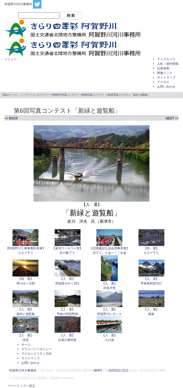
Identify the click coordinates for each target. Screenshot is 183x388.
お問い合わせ (166, 86)
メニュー (11, 59)
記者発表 (163, 68)
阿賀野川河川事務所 (23, 370)
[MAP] (98, 370)
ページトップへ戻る (20, 385)
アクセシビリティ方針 (36, 353)
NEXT (170, 118)
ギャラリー (43, 94)
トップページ (27, 94)
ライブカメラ (166, 59)
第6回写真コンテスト (93, 94)
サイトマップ (166, 77)
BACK (13, 118)
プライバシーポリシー (36, 349)
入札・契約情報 (167, 63)
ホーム (25, 344)
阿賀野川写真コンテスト (65, 94)
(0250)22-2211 (119, 370)
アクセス (163, 82)
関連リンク (164, 73)
